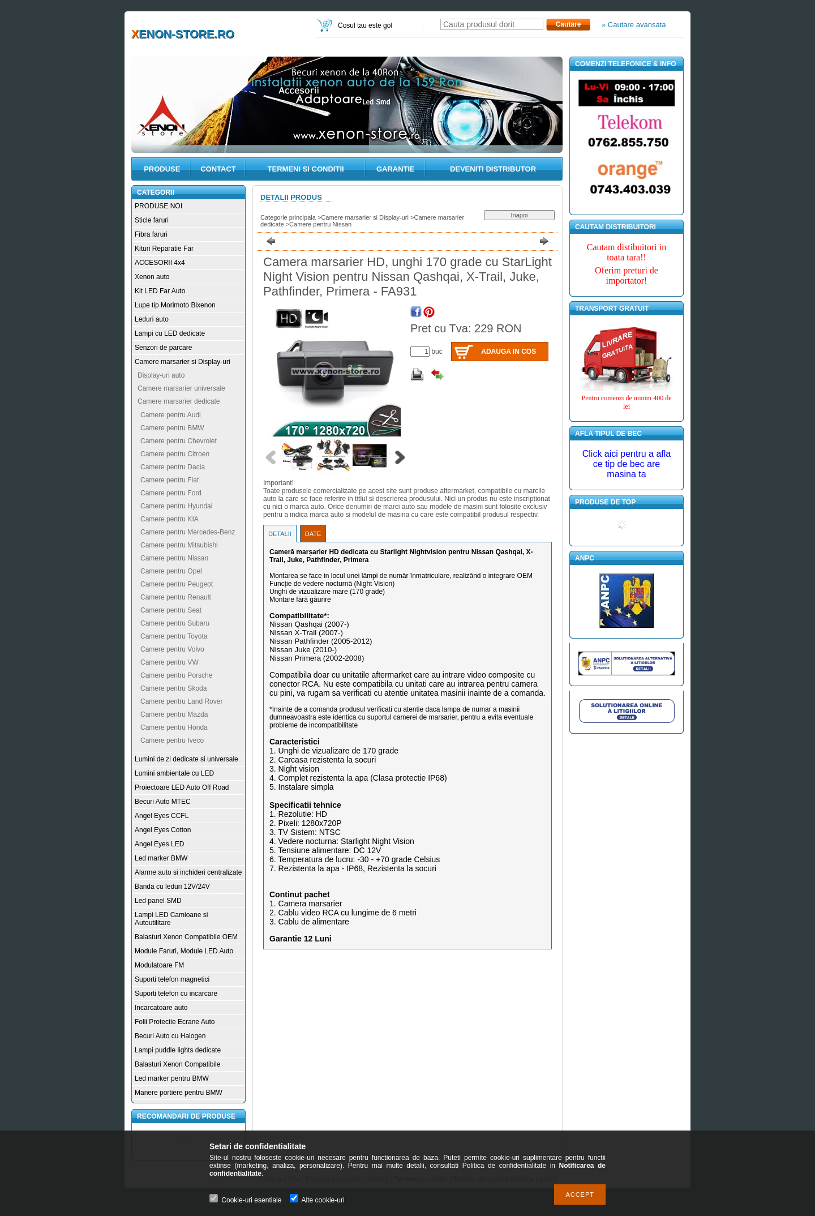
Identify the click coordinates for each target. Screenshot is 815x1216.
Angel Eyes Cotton (163, 830)
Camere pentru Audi (170, 415)
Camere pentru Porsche (176, 675)
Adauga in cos (508, 352)
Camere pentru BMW (172, 428)
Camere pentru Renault (175, 597)
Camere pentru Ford (170, 493)
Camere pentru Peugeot (176, 584)
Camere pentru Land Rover (181, 701)
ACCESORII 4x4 (160, 263)
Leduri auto (152, 319)
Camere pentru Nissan (174, 558)
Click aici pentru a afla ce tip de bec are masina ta (626, 464)
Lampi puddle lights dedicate (178, 1050)
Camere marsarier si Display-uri (182, 362)
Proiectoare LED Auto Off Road (182, 787)
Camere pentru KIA (169, 519)
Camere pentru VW (169, 662)
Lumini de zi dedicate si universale (186, 759)
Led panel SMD (158, 901)
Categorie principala (288, 217)
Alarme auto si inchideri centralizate (188, 872)
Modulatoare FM (159, 965)
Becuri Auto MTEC (163, 802)
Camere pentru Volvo (172, 649)
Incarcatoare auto (161, 1008)
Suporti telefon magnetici (172, 979)
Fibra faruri (151, 234)
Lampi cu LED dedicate (170, 333)
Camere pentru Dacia (172, 467)
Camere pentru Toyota (174, 636)
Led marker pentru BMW (172, 1078)
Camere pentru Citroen (174, 454)
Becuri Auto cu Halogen (170, 1036)
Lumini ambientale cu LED (174, 773)
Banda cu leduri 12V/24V (172, 886)
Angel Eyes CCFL (161, 816)
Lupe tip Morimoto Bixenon (175, 305)
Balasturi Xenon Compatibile (177, 1064)
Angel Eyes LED (159, 844)
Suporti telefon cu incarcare (176, 993)
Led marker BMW (161, 858)
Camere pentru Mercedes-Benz (187, 532)
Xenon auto (152, 277)
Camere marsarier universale (181, 388)
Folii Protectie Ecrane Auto (175, 1022)
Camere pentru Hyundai (176, 506)
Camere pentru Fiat (169, 480)
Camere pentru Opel (171, 571)
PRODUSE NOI (158, 206)
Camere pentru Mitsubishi (179, 545)
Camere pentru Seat (170, 610)
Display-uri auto (161, 375)
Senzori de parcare (163, 348)
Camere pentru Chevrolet (178, 441)
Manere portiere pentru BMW (178, 1093)
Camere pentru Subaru (174, 623)
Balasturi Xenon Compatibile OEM (186, 937)
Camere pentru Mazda (174, 714)
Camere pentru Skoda (173, 688)
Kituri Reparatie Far (164, 248)
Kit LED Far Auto (160, 291)
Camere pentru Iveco (172, 740)
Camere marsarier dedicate (179, 401)
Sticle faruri (152, 220)
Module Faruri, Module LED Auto (184, 951)
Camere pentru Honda (174, 727)
